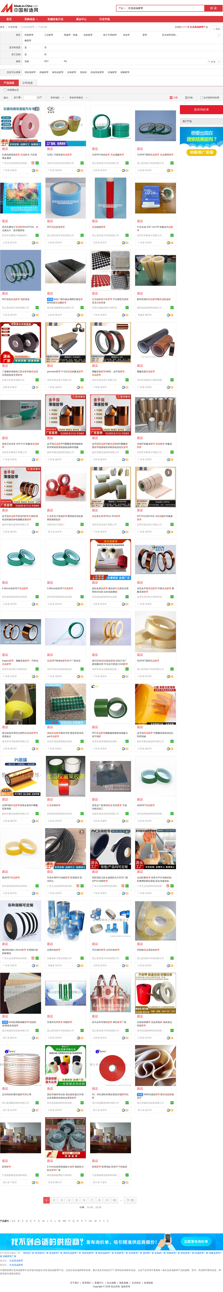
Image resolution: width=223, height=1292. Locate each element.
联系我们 (86, 1282)
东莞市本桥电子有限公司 (149, 235)
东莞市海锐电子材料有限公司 (151, 380)
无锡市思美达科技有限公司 (105, 813)
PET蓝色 (56, 227)
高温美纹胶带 (97, 72)
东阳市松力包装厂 (56, 524)
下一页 (130, 1200)
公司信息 (27, 82)
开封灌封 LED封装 (106, 949)
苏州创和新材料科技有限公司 (16, 596)
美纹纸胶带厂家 (90, 1252)
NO (64, 1221)
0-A (13, 1221)
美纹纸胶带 (30, 72)
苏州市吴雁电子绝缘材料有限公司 (16, 235)
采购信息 (31, 19)
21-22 (98, 1207)
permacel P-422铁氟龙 (65, 371)
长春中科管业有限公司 (13, 380)
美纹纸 (83, 72)
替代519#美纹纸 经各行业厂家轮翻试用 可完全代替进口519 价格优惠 (110, 664)
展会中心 (81, 19)
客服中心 (99, 1282)
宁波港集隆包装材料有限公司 (16, 1175)
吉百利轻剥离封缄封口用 (16, 1094)
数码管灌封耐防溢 (154, 299)
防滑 (6, 1166)
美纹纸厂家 (28, 1252)
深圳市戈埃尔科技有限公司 (60, 163)
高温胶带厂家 (56, 1252)
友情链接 (148, 1282)
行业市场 (104, 19)
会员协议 (136, 1282)
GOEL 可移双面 (59, 154)
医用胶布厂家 (42, 1252)
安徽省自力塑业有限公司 (59, 958)
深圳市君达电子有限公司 (59, 380)
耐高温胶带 (58, 72)
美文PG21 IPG (106, 516)
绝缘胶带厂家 (173, 1252)
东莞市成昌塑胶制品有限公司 (61, 741)
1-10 (82, 1207)
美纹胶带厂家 (187, 1252)
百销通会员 (13, 89)
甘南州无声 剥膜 (59, 1022)
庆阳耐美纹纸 (148, 949)
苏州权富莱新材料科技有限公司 (61, 813)
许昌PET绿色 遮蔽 (108, 154)
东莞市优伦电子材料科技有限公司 (151, 596)
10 (114, 1200)
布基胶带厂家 (121, 1252)
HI (43, 1221)
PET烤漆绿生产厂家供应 (64, 660)
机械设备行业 (55, 19)
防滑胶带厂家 (135, 1252)
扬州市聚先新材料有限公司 (60, 452)
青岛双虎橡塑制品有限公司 (60, 307)
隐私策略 (123, 1282)
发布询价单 (201, 109)
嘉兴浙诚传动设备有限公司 (15, 1030)
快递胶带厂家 (201, 1252)
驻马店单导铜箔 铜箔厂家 (109, 1022)
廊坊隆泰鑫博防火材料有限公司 (61, 1175)
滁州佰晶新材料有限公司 (149, 307)
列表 (189, 97)
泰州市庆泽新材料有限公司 (15, 741)
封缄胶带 (112, 72)
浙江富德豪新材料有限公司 (15, 1102)
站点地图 (111, 1282)
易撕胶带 (124, 72)
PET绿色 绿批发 (16, 299)
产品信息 (9, 82)
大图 (173, 97)
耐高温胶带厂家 (106, 1252)
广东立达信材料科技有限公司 (16, 163)
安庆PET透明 (148, 660)
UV (90, 1221)
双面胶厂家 (160, 1252)
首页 (9, 19)
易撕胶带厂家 (9, 1256)
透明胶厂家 (148, 1252)
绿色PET (146, 805)
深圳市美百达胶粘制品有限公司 (61, 669)
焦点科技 (115, 1286)
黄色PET (11, 877)
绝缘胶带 (44, 72)
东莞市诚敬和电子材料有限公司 (106, 307)
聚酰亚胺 (146, 371)
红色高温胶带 (16, 1260)
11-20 (90, 1207)
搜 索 (213, 8)
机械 (50, 299)
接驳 (99, 227)
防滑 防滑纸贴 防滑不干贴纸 (109, 1166)
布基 (54, 805)
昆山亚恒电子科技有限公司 (105, 163)
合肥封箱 (54, 949)
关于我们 (74, 1282)
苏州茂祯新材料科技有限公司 (106, 596)
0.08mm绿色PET (15, 588)
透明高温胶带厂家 (72, 1252)
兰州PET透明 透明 (155, 154)
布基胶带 (71, 72)
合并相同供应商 (210, 97)
